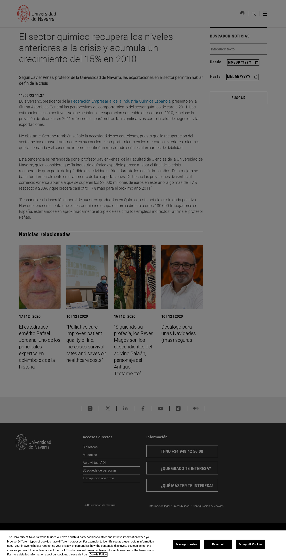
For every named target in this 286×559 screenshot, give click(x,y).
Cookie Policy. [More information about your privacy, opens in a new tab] (98, 554)
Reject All (218, 544)
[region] (143, 544)
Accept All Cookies (250, 544)
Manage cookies (186, 544)
